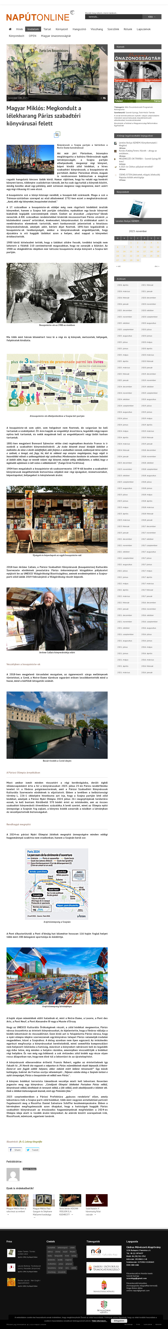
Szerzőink (113, 29)
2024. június (122, 424)
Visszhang (97, 29)
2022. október (123, 551)
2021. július (122, 647)
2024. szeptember (125, 405)
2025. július (122, 342)
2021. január (147, 291)
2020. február (147, 361)
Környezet (62, 29)
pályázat (69, 1264)
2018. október (147, 463)
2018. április (146, 501)
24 (144, 256)
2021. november (124, 621)
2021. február (147, 285)
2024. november (124, 393)
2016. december (148, 602)
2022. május (122, 583)
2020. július (146, 329)
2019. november (148, 380)
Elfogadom (119, 1321)
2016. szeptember (149, 621)
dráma (57, 1251)
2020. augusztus (148, 323)
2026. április (122, 285)
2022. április (122, 590)
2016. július (146, 634)
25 (151, 256)
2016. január (147, 672)
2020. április (146, 348)
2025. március (123, 367)
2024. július (122, 418)
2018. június (146, 488)
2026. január (123, 304)
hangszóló (58, 1255)
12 (158, 247)
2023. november (124, 469)
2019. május (146, 418)
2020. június (146, 336)
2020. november (148, 304)
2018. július (146, 482)
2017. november (148, 532)
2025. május (122, 355)
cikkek (72, 1247)
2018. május (146, 494)
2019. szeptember (149, 393)
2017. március (147, 583)
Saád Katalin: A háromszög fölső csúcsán (93, 1211)
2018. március (147, 507)
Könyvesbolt (16, 36)
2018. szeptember (149, 469)
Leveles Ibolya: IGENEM (127, 220)
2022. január (123, 609)
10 (144, 247)
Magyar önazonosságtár (56, 36)
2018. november (148, 456)
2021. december (124, 615)
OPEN (32, 36)
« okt (118, 266)
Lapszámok (144, 29)
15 (131, 251)
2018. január (147, 520)
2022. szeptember (125, 558)
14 (124, 251)
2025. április (122, 361)
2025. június (122, 348)
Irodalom (33, 29)
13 (117, 251)
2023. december (124, 463)
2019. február (147, 437)
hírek (67, 1255)
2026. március (123, 291)
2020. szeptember (149, 316)
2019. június (146, 412)
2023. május (122, 507)
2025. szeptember (125, 329)
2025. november (124, 316)
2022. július (122, 571)
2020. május (146, 342)
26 (158, 256)
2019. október (147, 386)
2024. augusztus (124, 412)
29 (131, 260)
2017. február (147, 590)
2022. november (124, 545)
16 (138, 251)
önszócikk (61, 1272)
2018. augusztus (148, 475)
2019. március (147, 431)
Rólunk (128, 29)
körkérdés (51, 1259)
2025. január (123, 380)
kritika (74, 1255)
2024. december (124, 386)
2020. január (147, 367)
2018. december (148, 450)
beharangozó (62, 1247)
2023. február (123, 526)
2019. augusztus (148, 399)
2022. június (122, 577)
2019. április (146, 424)
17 (144, 251)
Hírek (19, 29)
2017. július (146, 558)
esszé (65, 1251)
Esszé (103, 49)
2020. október (147, 310)
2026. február (123, 297)
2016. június (146, 640)
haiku (50, 1255)
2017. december (148, 526)
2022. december (124, 539)
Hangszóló (79, 29)
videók (73, 1268)
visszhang (51, 1272)
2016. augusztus (148, 628)
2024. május (122, 431)
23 (138, 256)
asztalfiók (51, 1247)
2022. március (123, 596)
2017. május (146, 571)
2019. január (147, 444)
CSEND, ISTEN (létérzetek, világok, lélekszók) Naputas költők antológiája (139, 176)
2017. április (146, 577)
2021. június (122, 653)
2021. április (122, 666)
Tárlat (47, 29)
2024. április (122, 437)
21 (124, 256)
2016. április (146, 653)
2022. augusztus (124, 564)
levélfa (60, 1259)
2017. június (146, 564)
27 (117, 260)
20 (117, 256)
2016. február (147, 666)
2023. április (122, 513)
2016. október (147, 615)
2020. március (147, 355)
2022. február (123, 602)
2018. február (147, 513)
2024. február (123, 450)
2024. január (123, 456)
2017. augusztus (148, 551)
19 (158, 251)
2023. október (123, 475)
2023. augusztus (124, 488)
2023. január (123, 532)
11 (151, 247)
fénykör (72, 1251)
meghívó (68, 1259)
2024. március (123, 444)
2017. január (146, 596)
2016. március (147, 659)
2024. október (123, 399)
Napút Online (29, 1169)
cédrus (50, 1251)
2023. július (122, 494)
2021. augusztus (124, 640)
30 (138, 260)
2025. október (123, 323)
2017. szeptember (149, 545)
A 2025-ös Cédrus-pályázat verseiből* (136, 166)
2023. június (122, 501)
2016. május (146, 647)
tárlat (61, 1268)
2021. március (123, 672)
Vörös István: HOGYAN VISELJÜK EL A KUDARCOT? (68, 1211)
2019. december (148, 374)
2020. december (148, 297)
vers (67, 1268)
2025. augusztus (124, 336)
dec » (157, 266)
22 (131, 256)
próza (61, 1264)
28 (124, 260)
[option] (137, 210)
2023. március (123, 520)
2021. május (122, 659)
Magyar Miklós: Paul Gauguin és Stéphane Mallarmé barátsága (42, 1211)
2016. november (148, 609)
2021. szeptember (125, 634)
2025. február (123, 374)
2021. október (123, 628)
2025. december (124, 310)
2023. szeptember (125, 482)
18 (151, 251)
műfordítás (52, 1264)
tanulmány (52, 1268)
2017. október (147, 539)
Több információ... (99, 1321)
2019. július (146, 405)
